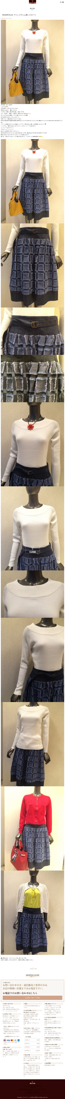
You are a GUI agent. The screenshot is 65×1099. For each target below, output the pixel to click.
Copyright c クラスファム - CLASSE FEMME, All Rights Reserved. (32, 1097)
